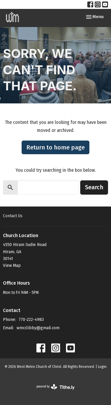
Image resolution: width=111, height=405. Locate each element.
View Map (12, 265)
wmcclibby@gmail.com (38, 327)
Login (102, 366)
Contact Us (12, 215)
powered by (55, 387)
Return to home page (55, 147)
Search (94, 187)
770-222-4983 (31, 319)
